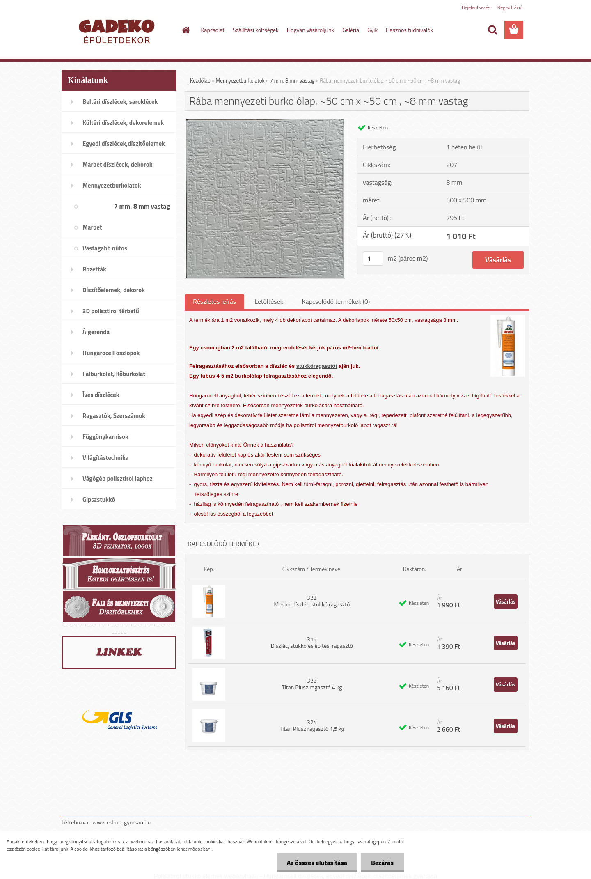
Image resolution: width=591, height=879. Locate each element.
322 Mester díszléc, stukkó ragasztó (312, 600)
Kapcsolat (213, 29)
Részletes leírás (214, 301)
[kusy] (373, 258)
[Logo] (118, 30)
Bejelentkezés (476, 7)
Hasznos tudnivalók (409, 29)
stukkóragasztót (316, 366)
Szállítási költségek (256, 29)
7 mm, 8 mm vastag (292, 80)
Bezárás (382, 863)
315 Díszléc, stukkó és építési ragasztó (312, 642)
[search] (492, 30)
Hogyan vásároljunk (310, 29)
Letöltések (268, 301)
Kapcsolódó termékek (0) (336, 301)
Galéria (350, 29)
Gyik (372, 29)
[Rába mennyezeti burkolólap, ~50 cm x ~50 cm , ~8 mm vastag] (265, 123)
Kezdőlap (200, 80)
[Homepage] (185, 30)
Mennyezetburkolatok (240, 80)
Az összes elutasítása (317, 863)
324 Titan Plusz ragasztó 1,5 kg (311, 725)
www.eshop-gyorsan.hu (121, 822)
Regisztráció (509, 7)
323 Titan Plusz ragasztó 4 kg (312, 683)
